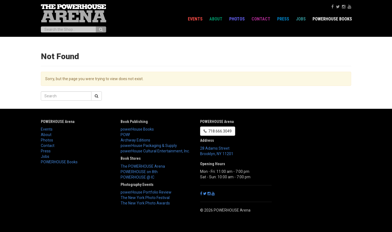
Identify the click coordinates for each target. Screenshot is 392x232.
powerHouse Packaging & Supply (149, 145)
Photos (237, 19)
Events (195, 19)
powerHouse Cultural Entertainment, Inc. (155, 151)
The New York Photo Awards (145, 203)
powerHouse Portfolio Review (146, 192)
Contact (261, 19)
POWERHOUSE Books (332, 19)
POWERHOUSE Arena (58, 121)
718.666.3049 (218, 131)
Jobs (301, 19)
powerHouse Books (137, 129)
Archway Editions (135, 140)
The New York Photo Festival (145, 197)
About (215, 19)
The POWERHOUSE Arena (143, 166)
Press (283, 19)
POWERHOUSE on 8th (139, 172)
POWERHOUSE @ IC (137, 177)
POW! (125, 134)
